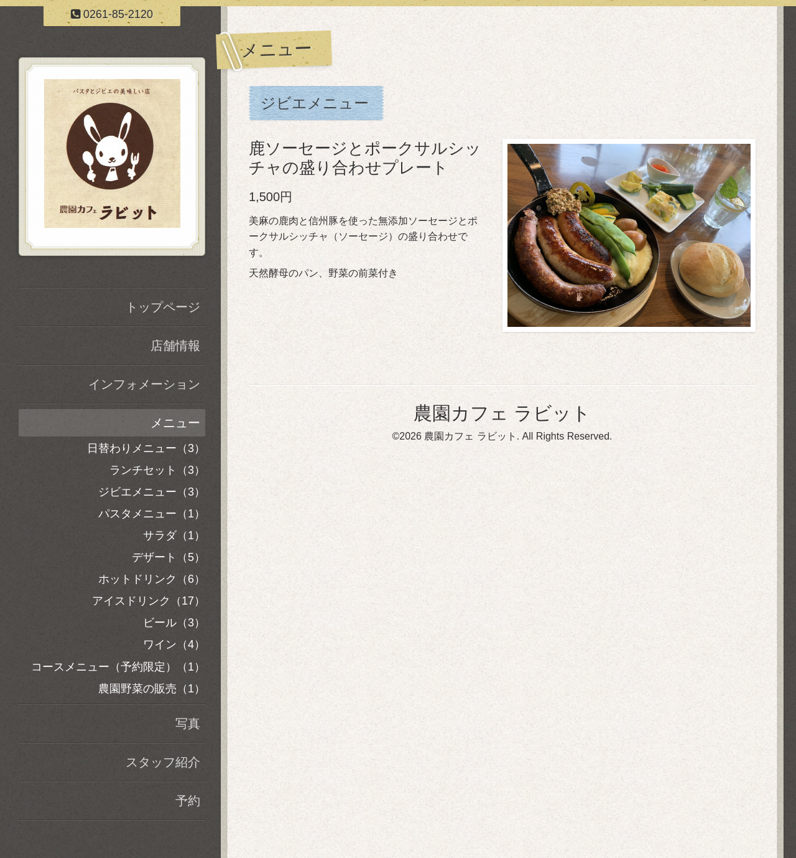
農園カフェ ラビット (502, 413)
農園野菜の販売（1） (151, 688)
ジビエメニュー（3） (151, 492)
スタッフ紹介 (163, 762)
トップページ (163, 307)
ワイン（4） (174, 644)
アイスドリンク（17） (148, 601)
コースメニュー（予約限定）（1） (118, 667)
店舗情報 (175, 345)
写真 (187, 723)
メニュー (175, 423)
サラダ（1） (174, 535)
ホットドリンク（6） (151, 579)
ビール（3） (174, 622)
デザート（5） (168, 557)
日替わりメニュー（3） (146, 448)
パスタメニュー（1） (151, 513)
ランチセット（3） (157, 470)
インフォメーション (144, 384)
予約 (187, 801)
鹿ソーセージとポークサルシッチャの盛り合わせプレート (365, 158)
